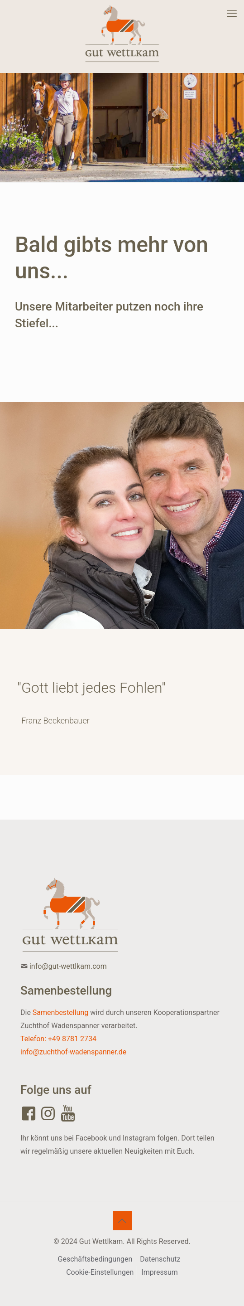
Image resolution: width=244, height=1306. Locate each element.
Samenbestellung (60, 1012)
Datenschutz (160, 1259)
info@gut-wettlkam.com (68, 966)
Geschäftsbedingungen (95, 1259)
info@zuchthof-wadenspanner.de (73, 1052)
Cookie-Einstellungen (100, 1272)
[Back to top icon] (122, 1220)
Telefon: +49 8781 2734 (58, 1038)
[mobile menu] (231, 13)
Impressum (159, 1272)
